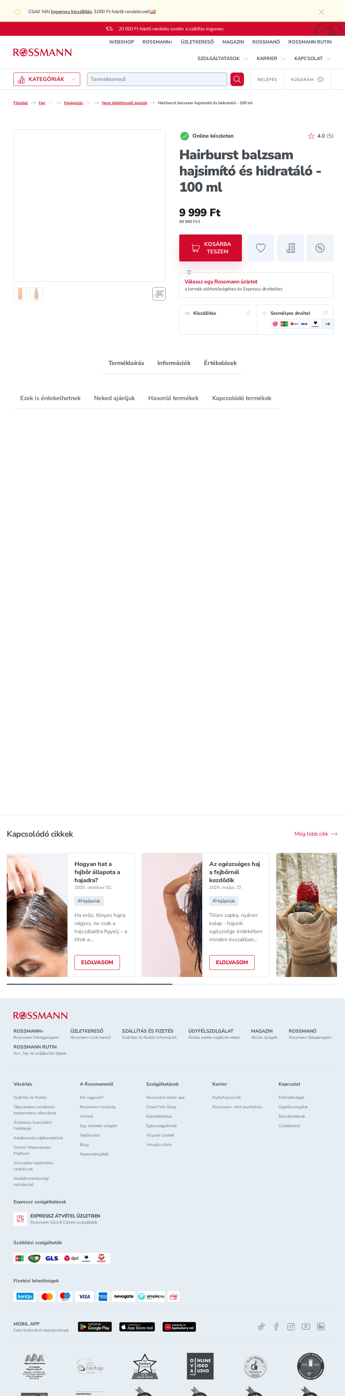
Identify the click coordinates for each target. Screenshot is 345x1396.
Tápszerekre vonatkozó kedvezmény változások (34, 1110)
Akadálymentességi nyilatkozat (31, 1181)
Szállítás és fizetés (30, 1097)
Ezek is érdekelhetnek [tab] (50, 398)
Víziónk (86, 1116)
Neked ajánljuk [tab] (114, 398)
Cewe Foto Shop (161, 1107)
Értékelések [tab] (220, 363)
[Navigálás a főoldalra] (42, 52)
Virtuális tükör (159, 1144)
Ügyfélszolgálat (293, 1107)
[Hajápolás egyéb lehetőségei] (88, 102)
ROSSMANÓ (266, 42)
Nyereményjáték (94, 1154)
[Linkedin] (321, 1326)
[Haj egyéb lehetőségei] (50, 102)
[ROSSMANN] (40, 1016)
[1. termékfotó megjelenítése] (20, 294)
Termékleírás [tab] (126, 363)
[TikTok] (261, 1326)
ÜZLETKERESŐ (197, 42)
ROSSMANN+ (157, 42)
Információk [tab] (173, 363)
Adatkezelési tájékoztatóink (38, 1138)
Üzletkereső (289, 1125)
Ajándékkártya (159, 1116)
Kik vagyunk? (91, 1097)
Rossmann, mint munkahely (237, 1107)
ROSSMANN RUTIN (310, 42)
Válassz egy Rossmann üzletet (221, 281)
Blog (84, 1144)
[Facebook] (276, 1326)
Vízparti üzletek (160, 1135)
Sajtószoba (90, 1135)
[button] (222, 59)
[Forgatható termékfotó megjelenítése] (159, 294)
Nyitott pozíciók (226, 1097)
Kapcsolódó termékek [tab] (242, 398)
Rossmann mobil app (165, 1097)
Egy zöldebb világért (98, 1125)
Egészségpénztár (161, 1125)
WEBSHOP (121, 42)
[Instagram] (291, 1326)
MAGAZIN (233, 42)
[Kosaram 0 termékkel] (308, 79)
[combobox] (157, 79)
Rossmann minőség (98, 1107)
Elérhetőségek (291, 1097)
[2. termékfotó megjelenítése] (36, 294)
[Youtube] (306, 1326)
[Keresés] (237, 79)
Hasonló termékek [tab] (173, 398)
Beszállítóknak (292, 1116)
